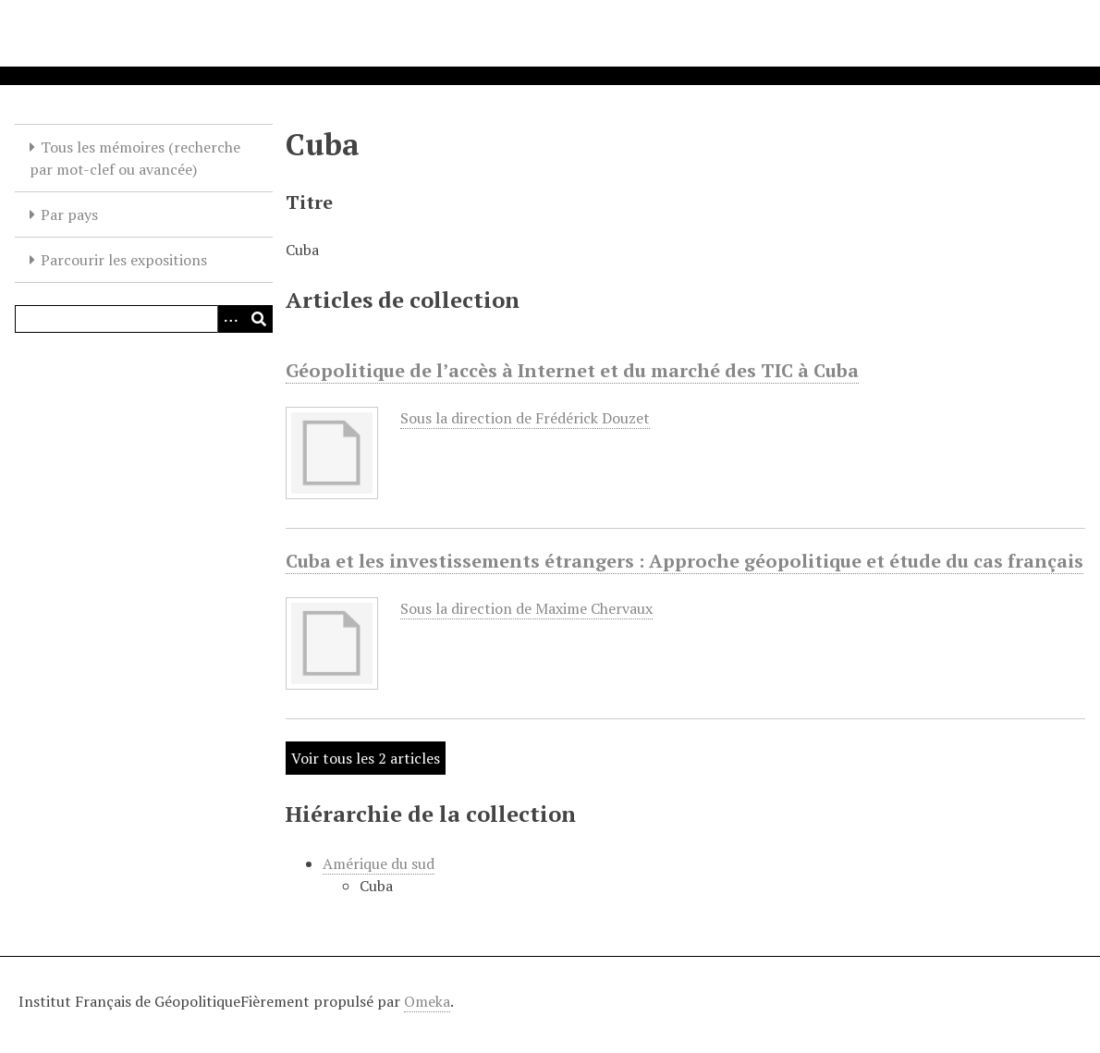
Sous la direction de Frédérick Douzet (525, 418)
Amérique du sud (378, 863)
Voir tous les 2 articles (365, 758)
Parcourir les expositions (124, 260)
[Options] (231, 319)
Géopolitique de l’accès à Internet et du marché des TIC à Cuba (572, 370)
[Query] (144, 319)
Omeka (427, 1001)
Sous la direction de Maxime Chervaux (526, 608)
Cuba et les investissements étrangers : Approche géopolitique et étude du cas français (684, 560)
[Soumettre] (259, 319)
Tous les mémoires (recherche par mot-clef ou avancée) (135, 158)
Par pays (69, 214)
